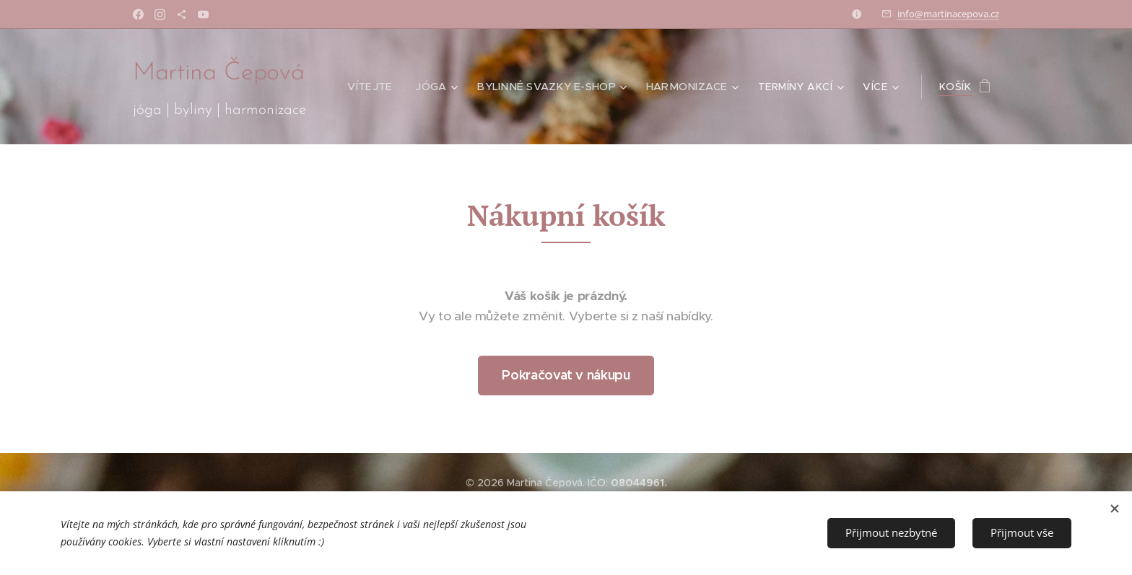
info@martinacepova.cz (948, 13)
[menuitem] (379, 87)
